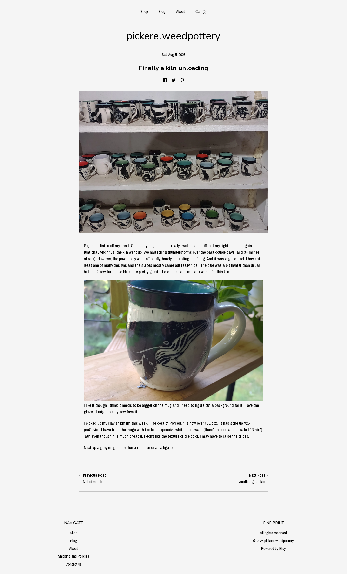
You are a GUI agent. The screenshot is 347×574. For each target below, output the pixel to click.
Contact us (74, 564)
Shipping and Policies (73, 556)
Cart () (201, 11)
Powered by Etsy (273, 548)
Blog (162, 11)
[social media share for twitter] (174, 80)
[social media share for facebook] (165, 80)
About (180, 11)
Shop (144, 11)
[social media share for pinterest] (182, 80)
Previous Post (126, 478)
